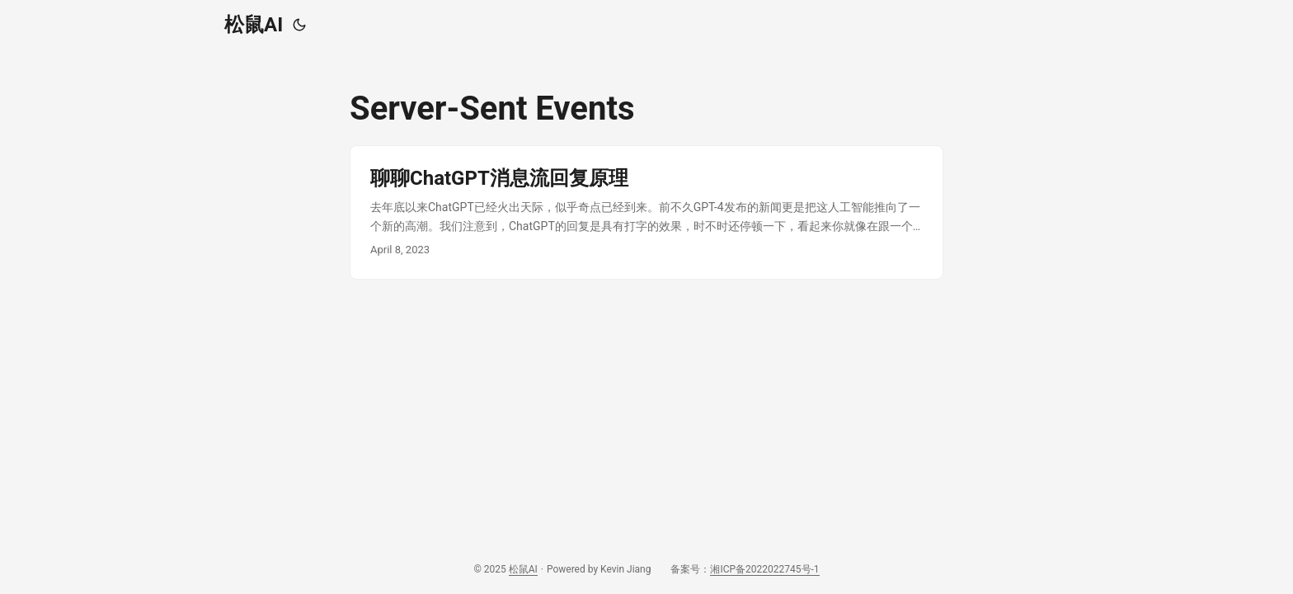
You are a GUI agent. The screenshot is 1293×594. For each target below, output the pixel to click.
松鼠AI (253, 24)
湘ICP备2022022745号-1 (764, 569)
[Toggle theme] (299, 25)
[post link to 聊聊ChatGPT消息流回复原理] (646, 212)
